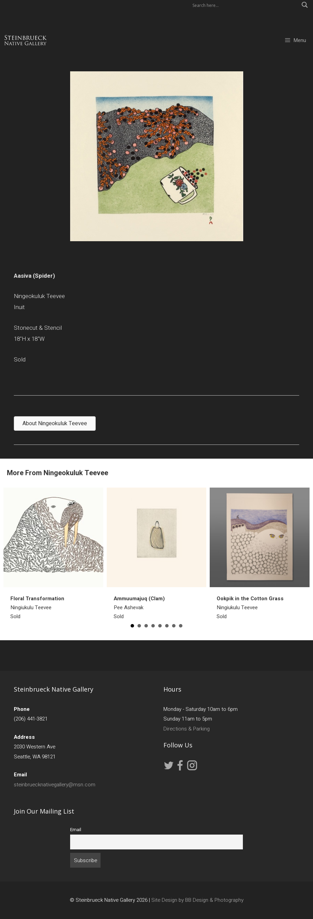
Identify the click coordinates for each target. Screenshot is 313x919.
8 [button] (180, 625)
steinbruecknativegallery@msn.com (54, 784)
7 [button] (174, 625)
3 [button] (146, 625)
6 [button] (167, 625)
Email (75, 829)
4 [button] (153, 625)
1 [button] (132, 625)
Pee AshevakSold (139, 607)
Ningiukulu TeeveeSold (37, 607)
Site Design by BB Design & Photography (197, 900)
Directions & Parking (186, 729)
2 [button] (139, 625)
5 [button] (160, 625)
